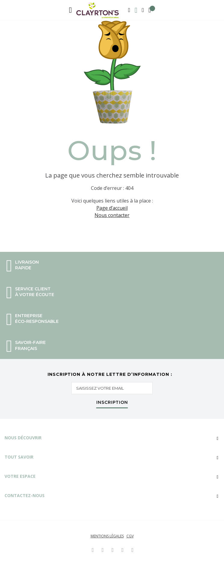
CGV (130, 536)
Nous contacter (112, 215)
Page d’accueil (112, 208)
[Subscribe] (112, 403)
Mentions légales (107, 536)
